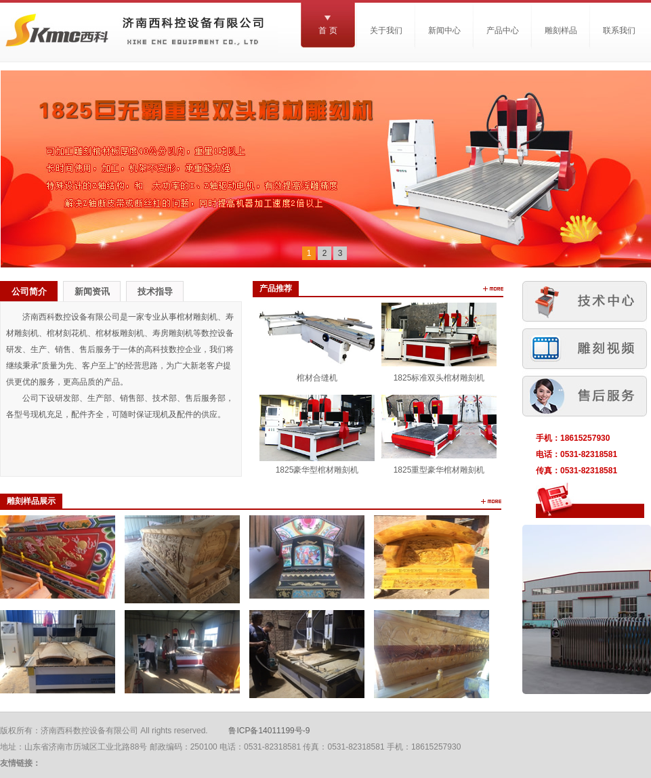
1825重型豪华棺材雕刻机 (439, 470)
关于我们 (386, 30)
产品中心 (502, 30)
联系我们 (619, 30)
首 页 (327, 30)
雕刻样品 (561, 30)
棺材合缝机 (317, 378)
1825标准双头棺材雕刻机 (439, 378)
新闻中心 (444, 30)
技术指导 (155, 291)
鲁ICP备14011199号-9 (269, 730)
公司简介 (29, 291)
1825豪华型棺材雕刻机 (317, 470)
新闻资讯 (92, 291)
